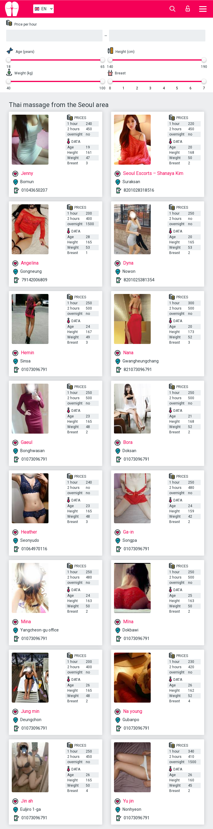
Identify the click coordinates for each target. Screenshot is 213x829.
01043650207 (34, 190)
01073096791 (34, 369)
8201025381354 (139, 280)
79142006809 (34, 280)
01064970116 (34, 548)
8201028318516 (139, 190)
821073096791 (138, 369)
